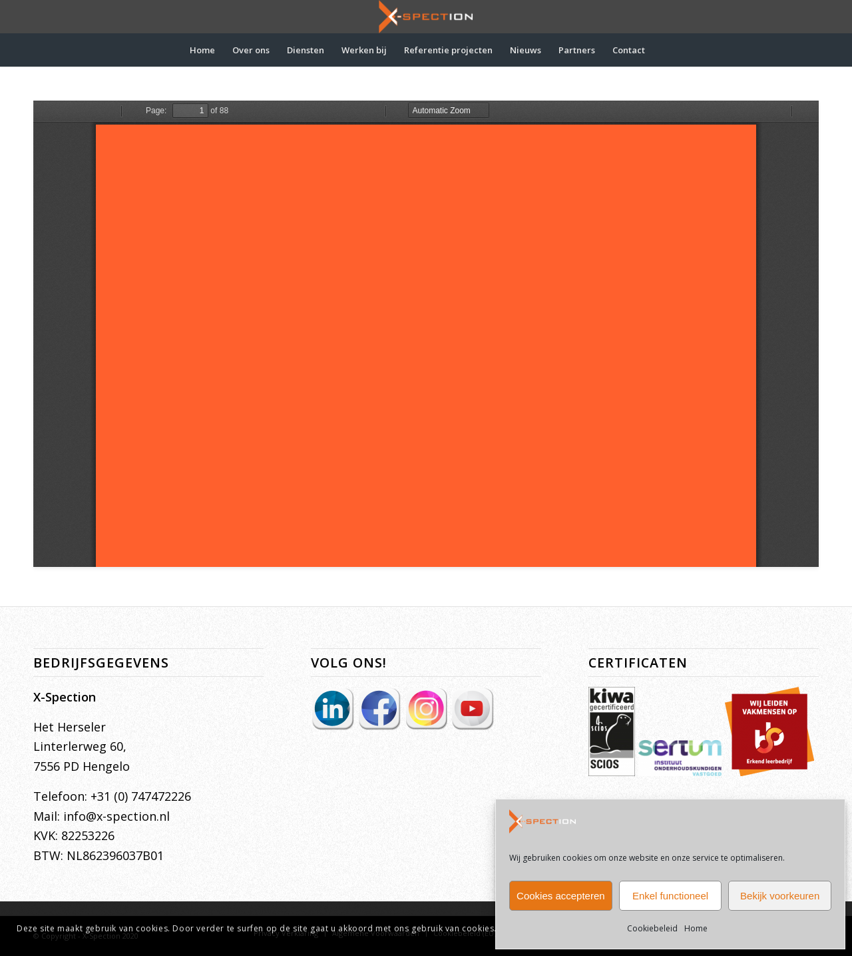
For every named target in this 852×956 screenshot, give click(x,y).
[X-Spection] (426, 16)
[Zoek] (662, 50)
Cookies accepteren (561, 895)
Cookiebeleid (652, 928)
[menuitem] (202, 50)
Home (696, 928)
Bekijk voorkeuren (779, 895)
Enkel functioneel (670, 895)
